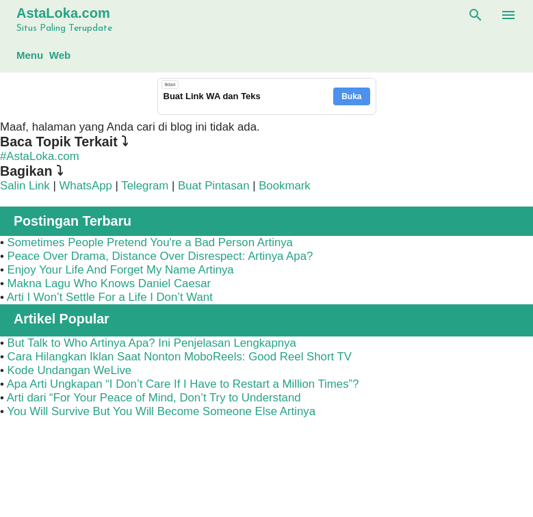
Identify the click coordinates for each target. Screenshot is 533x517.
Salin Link (25, 185)
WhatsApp (85, 185)
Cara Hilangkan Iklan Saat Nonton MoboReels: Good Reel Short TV (180, 356)
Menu (29, 55)
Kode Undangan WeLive (70, 370)
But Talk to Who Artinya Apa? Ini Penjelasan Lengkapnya (152, 342)
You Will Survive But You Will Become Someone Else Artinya (161, 411)
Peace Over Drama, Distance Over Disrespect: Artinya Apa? (160, 256)
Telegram (144, 185)
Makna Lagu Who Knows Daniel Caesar (109, 283)
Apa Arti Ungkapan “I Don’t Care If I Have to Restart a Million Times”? (183, 383)
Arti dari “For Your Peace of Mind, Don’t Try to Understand (154, 397)
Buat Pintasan (215, 185)
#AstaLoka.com (39, 156)
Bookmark (285, 185)
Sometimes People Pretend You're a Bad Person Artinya (150, 242)
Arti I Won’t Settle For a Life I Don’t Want (110, 297)
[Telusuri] (475, 15)
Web (59, 55)
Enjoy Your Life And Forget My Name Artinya (121, 269)
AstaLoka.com (63, 13)
